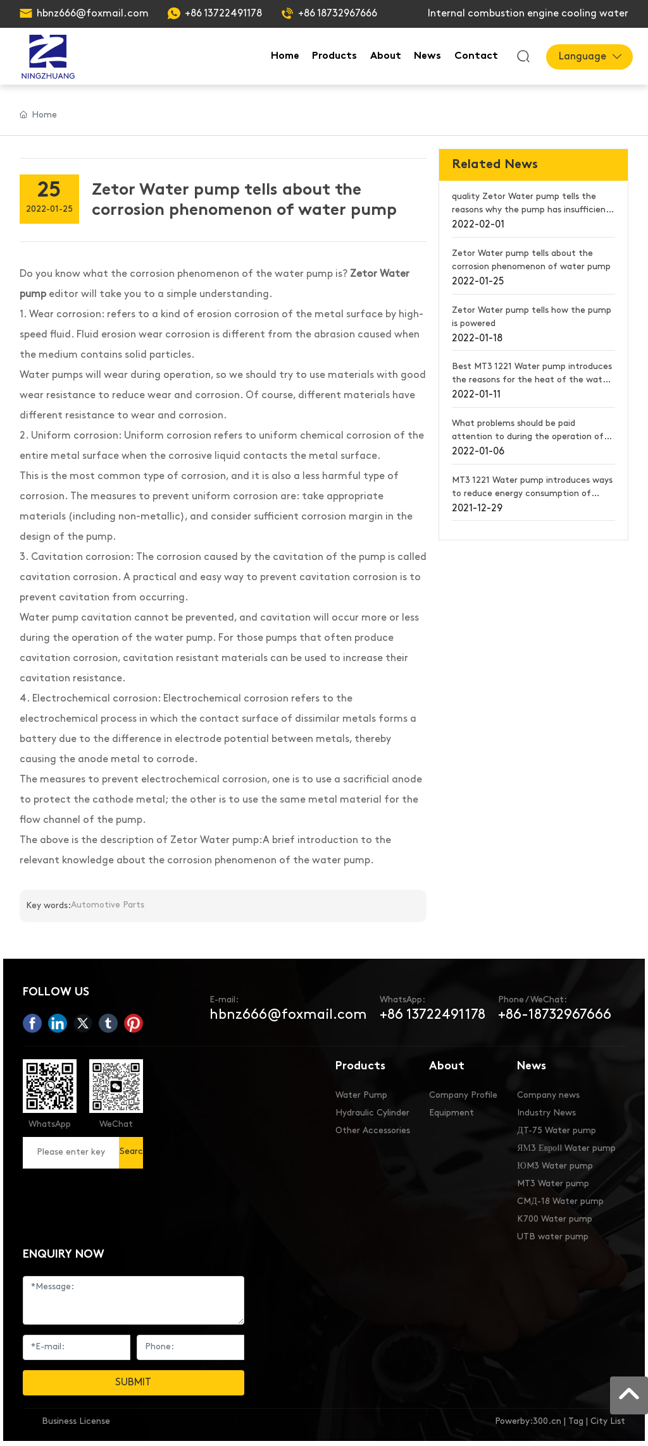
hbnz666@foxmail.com (93, 14)
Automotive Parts (107, 905)
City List (607, 1421)
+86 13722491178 (223, 14)
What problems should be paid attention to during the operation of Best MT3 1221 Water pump (528, 437)
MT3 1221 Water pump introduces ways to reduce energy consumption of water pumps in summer (532, 494)
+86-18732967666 (554, 1015)
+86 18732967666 (337, 14)
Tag (575, 1421)
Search (131, 1158)
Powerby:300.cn (528, 1421)
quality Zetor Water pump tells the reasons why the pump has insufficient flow (531, 210)
